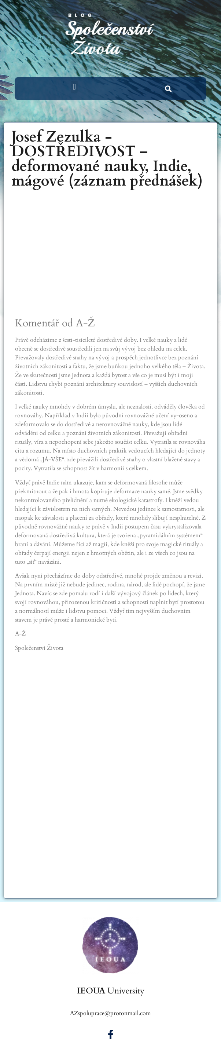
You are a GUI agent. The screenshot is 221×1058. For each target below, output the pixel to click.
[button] (74, 87)
